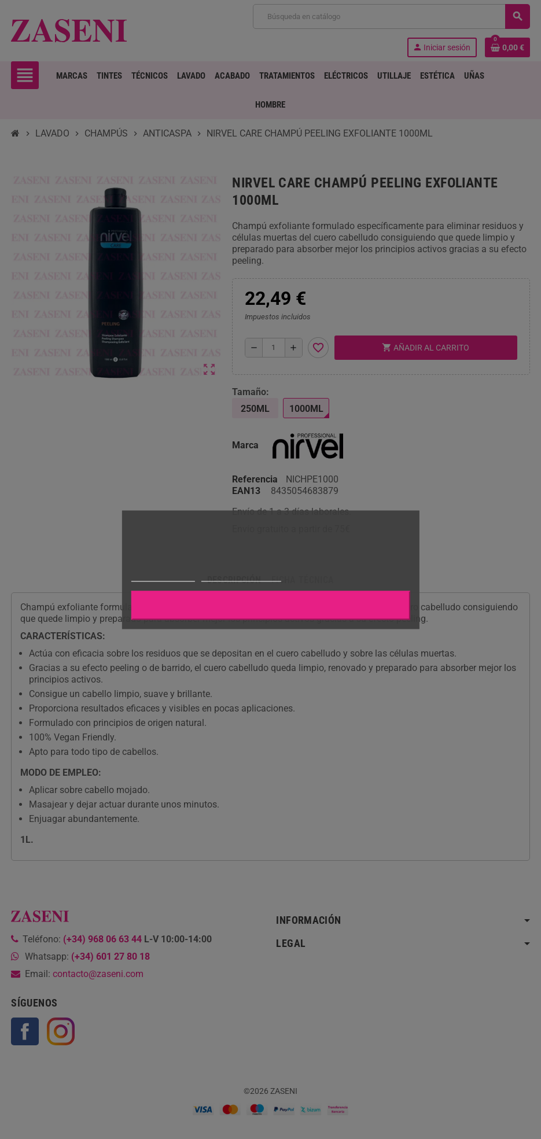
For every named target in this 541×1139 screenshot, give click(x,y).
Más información (162, 576)
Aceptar (270, 605)
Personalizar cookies (241, 576)
